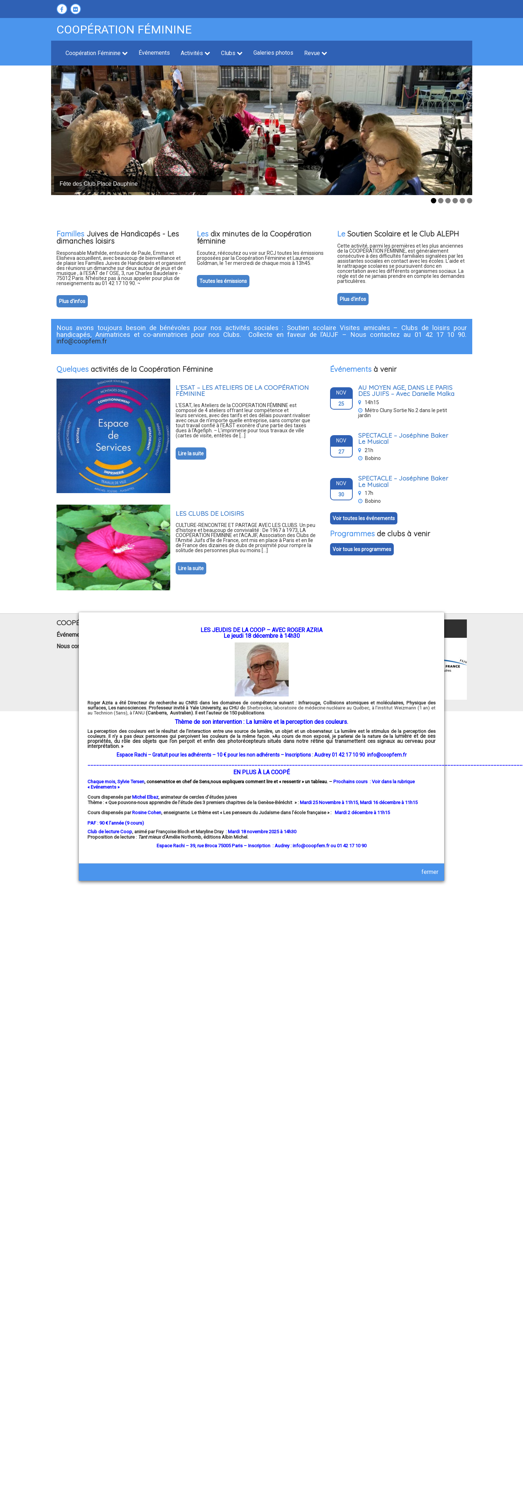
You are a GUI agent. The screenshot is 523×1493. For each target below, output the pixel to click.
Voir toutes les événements (364, 518)
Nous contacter (76, 646)
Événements (154, 52)
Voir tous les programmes (362, 549)
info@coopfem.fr (387, 755)
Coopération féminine (124, 29)
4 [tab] (455, 200)
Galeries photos (273, 52)
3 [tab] (448, 200)
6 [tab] (469, 200)
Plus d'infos (72, 301)
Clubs (232, 53)
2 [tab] (440, 200)
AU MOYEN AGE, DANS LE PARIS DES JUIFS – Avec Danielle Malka (406, 390)
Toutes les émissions (223, 281)
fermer (429, 872)
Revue (315, 53)
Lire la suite (191, 453)
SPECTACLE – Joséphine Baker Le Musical (403, 438)
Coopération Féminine (97, 53)
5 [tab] (462, 200)
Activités (195, 53)
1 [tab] (433, 200)
